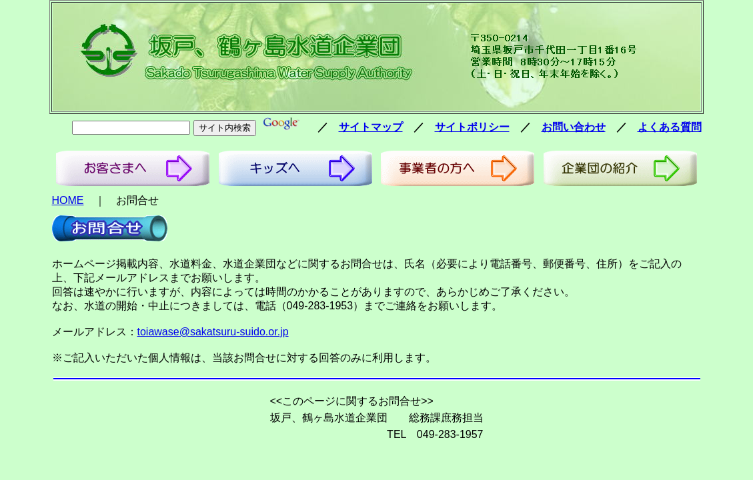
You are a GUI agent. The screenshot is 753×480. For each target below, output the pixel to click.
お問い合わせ (574, 127)
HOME (68, 200)
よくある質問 (670, 127)
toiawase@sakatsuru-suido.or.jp (213, 331)
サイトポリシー (472, 127)
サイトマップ (371, 127)
